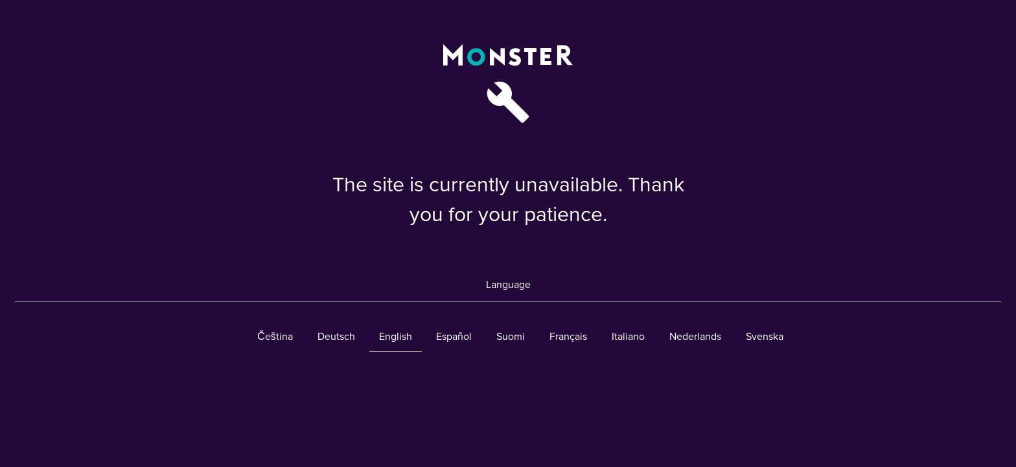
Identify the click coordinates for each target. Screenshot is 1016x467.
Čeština (275, 336)
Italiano (628, 336)
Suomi (510, 336)
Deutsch (336, 336)
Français (568, 336)
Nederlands (695, 336)
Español (454, 336)
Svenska (764, 336)
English (395, 336)
